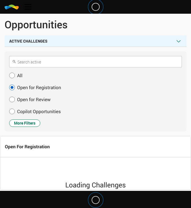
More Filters (24, 123)
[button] (95, 75)
